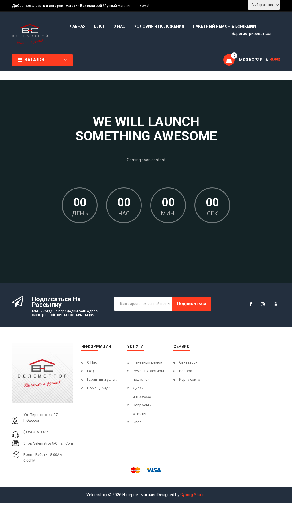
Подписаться (191, 303)
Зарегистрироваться (251, 33)
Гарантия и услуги (102, 379)
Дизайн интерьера (142, 392)
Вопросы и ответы (142, 409)
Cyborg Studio (193, 494)
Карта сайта (189, 379)
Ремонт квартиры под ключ (148, 375)
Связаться (188, 362)
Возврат (186, 371)
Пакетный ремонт (148, 362)
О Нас (92, 362)
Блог (137, 422)
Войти (241, 26)
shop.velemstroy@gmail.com (48, 443)
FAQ (90, 371)
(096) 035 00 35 (35, 432)
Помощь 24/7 (98, 388)
